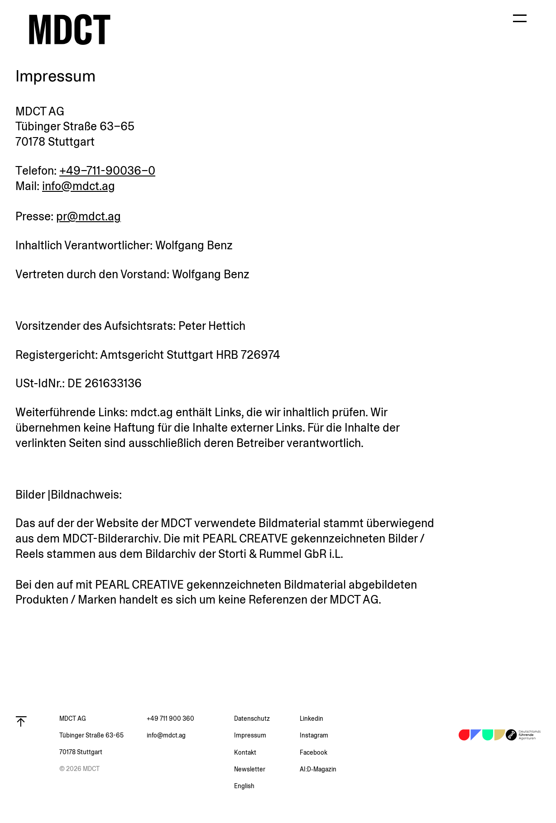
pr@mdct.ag (88, 216)
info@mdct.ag (78, 186)
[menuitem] (267, 786)
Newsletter (249, 769)
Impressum (250, 735)
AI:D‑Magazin (318, 769)
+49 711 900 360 (170, 718)
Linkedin (311, 718)
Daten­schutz (252, 718)
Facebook (313, 752)
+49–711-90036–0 (107, 170)
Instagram (314, 735)
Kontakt (245, 752)
